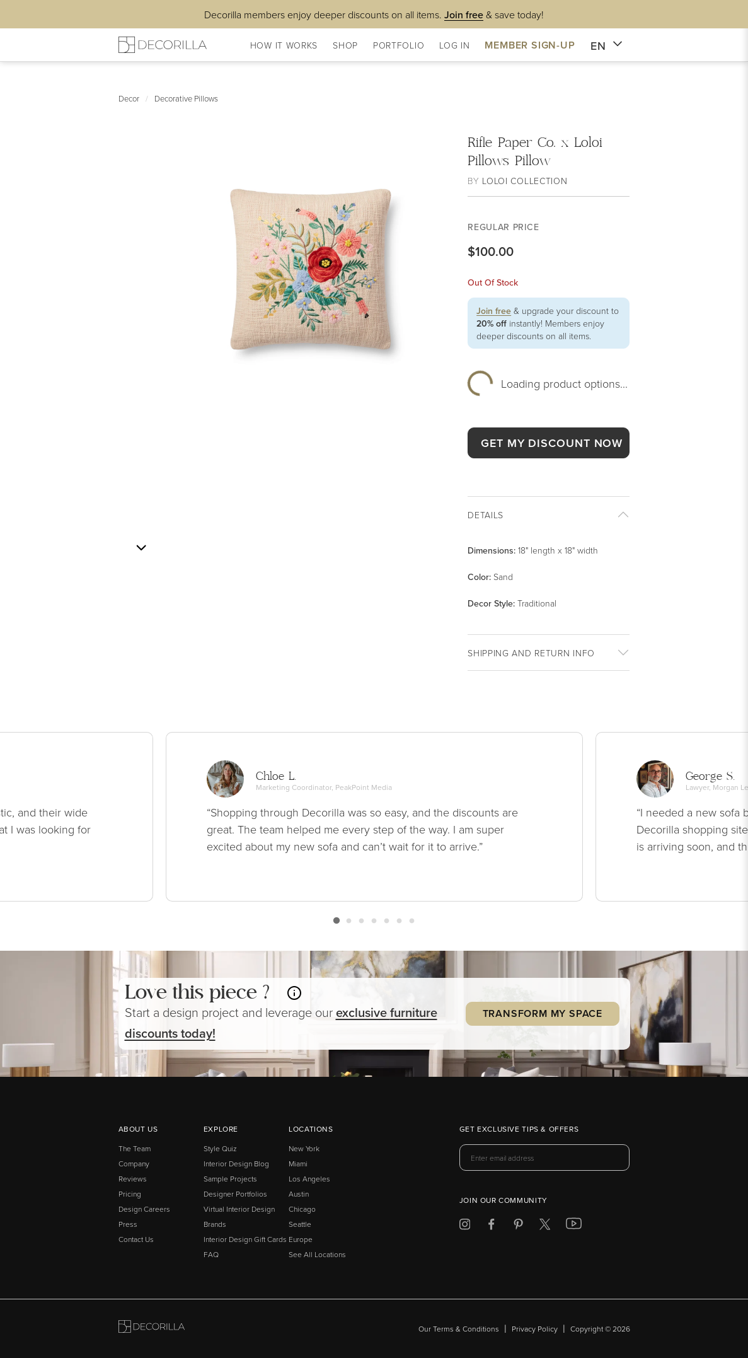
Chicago (302, 1209)
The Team (134, 1148)
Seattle (300, 1224)
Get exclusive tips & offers (518, 1129)
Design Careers (144, 1209)
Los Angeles (309, 1178)
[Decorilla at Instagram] (464, 1226)
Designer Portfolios (235, 1193)
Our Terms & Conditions (458, 1328)
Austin (299, 1193)
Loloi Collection (524, 181)
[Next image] (141, 548)
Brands (215, 1224)
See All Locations (317, 1254)
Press (127, 1224)
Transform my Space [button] (542, 1013)
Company (133, 1163)
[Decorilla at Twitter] (544, 1226)
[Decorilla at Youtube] (574, 1226)
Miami (298, 1163)
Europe (301, 1239)
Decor (128, 98)
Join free (493, 311)
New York (304, 1148)
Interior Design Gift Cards (245, 1239)
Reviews (132, 1178)
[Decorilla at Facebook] (491, 1226)
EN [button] (606, 46)
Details (485, 515)
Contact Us (136, 1239)
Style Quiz (220, 1148)
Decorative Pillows (186, 98)
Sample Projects (230, 1178)
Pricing (129, 1193)
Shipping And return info (531, 653)
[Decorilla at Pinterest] (518, 1226)
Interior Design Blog (236, 1163)
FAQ (211, 1254)
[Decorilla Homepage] (162, 44)
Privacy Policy (535, 1328)
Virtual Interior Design (239, 1209)
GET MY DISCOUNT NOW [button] (552, 443)
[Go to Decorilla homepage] (151, 1328)
